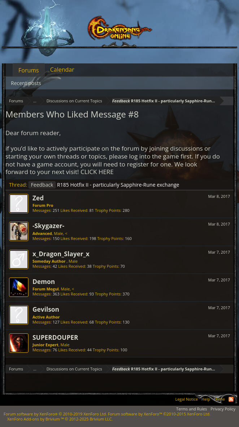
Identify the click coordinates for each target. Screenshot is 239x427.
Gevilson (45, 309)
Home (219, 399)
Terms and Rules (191, 409)
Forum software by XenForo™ (159, 414)
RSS (231, 399)
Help (205, 399)
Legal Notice (186, 399)
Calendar (62, 70)
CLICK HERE (97, 172)
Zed (38, 198)
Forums (28, 70)
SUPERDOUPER (55, 337)
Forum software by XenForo (55, 414)
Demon (43, 281)
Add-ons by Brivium (60, 419)
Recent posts (26, 83)
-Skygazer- (48, 225)
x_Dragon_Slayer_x (61, 253)
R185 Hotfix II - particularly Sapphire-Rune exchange (104, 184)
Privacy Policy (222, 409)
